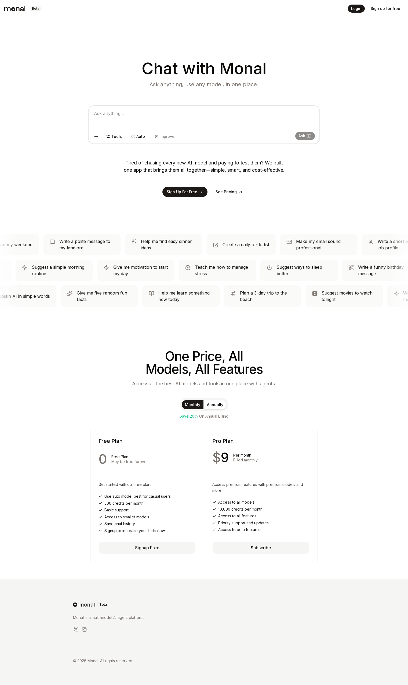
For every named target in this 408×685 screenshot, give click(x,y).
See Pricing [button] (229, 191)
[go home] (204, 604)
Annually (215, 404)
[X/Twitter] (75, 629)
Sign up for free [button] (385, 8)
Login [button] (356, 8)
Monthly (192, 404)
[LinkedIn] (84, 629)
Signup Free (147, 547)
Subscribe (261, 547)
